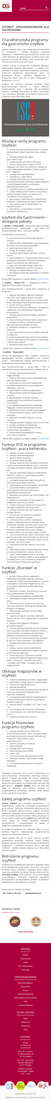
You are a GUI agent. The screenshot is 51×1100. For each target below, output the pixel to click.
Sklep (25, 1018)
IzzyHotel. (16, 80)
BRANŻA (25, 949)
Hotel (25, 962)
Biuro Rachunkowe (25, 966)
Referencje (25, 1022)
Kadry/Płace (25, 987)
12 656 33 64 (25, 1048)
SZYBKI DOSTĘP (25, 1012)
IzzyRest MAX (43, 438)
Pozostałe (25, 970)
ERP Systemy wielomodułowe (25, 998)
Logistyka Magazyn (25, 1005)
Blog (25, 1030)
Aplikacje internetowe (37, 1097)
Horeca (25, 990)
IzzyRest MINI (43, 279)
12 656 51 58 (25, 1045)
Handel (25, 955)
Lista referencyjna (25, 932)
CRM (26, 1001)
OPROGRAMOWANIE (25, 977)
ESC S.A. (26, 1097)
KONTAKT (25, 1037)
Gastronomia (25, 959)
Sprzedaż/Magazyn (25, 983)
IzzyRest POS (43, 348)
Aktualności (25, 1026)
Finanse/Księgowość (25, 994)
